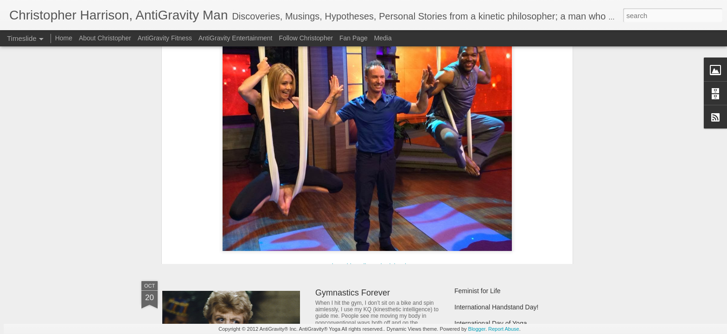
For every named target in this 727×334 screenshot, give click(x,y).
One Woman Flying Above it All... (243, 215)
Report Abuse (503, 329)
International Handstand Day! (496, 307)
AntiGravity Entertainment (235, 38)
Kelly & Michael (237, 112)
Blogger (476, 329)
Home (63, 38)
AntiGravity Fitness (165, 38)
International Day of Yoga (490, 323)
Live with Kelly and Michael (367, 75)
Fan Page (353, 38)
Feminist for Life (477, 291)
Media (383, 38)
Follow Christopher (306, 38)
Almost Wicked (342, 197)
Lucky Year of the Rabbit (489, 198)
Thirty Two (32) (475, 214)
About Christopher (105, 38)
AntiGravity (290, 148)
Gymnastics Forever (352, 292)
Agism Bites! (472, 182)
